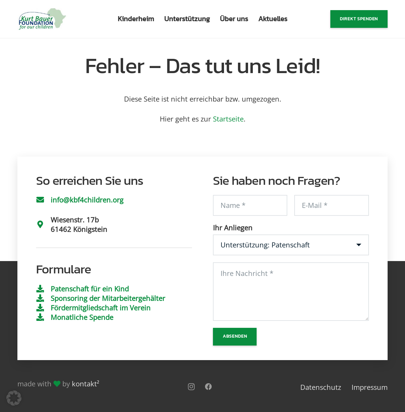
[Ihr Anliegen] (291, 244)
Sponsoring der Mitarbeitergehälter (108, 298)
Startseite (228, 118)
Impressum (370, 387)
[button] (14, 398)
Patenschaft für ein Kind (90, 288)
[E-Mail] (331, 205)
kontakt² (85, 383)
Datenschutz (320, 387)
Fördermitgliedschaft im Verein (101, 307)
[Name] (250, 205)
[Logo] (42, 19)
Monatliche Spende (82, 317)
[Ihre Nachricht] (291, 291)
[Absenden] (235, 337)
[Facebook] (208, 387)
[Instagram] (191, 387)
